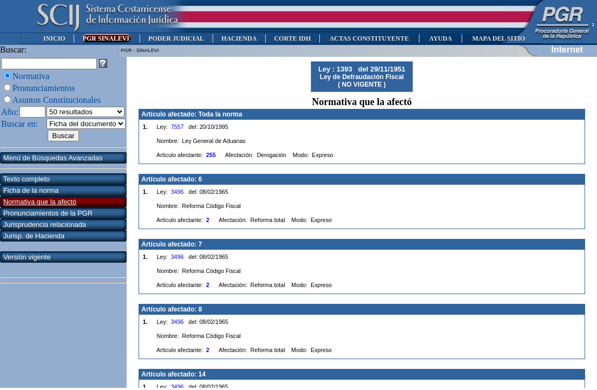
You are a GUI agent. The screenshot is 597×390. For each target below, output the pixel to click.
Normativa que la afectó (39, 202)
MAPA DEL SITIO (498, 38)
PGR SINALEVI (107, 38)
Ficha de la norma (30, 190)
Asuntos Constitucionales (56, 100)
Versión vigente (27, 257)
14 (202, 374)
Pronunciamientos (43, 88)
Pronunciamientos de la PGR (48, 213)
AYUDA (440, 38)
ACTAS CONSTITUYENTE (369, 38)
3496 (177, 191)
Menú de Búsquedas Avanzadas (52, 158)
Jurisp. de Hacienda (33, 236)
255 (211, 155)
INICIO (54, 38)
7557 (177, 126)
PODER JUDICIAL (176, 38)
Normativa (30, 76)
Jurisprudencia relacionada (44, 224)
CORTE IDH (292, 38)
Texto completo (26, 179)
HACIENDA (239, 38)
